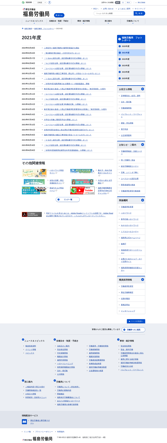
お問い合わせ (108, 9)
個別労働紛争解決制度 (98, 365)
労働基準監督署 (127, 207)
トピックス (29, 351)
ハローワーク (126, 213)
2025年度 (125, 78)
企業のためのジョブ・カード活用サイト (131, 260)
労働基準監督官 (127, 287)
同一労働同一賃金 (128, 160)
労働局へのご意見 (133, 330)
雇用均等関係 (62, 358)
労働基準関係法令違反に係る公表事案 (132, 352)
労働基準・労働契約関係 (98, 344)
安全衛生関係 (62, 347)
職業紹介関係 (62, 355)
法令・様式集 (126, 102)
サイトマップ (140, 9)
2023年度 (125, 66)
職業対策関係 (94, 355)
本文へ (96, 9)
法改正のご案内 (63, 344)
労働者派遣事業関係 (97, 358)
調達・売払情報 (127, 123)
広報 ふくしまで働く (130, 173)
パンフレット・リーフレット (131, 115)
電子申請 (124, 129)
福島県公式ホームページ (130, 238)
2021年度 (125, 53)
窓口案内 (29, 378)
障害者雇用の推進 (128, 185)
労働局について (64, 378)
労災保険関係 (62, 351)
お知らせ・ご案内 (131, 145)
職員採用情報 (131, 280)
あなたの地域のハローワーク (68, 397)
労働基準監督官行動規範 (130, 191)
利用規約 (60, 428)
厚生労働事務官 (127, 293)
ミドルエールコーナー (130, 232)
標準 (117, 2)
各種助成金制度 (95, 362)
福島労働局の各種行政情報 (67, 400)
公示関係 (60, 372)
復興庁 (123, 244)
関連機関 (131, 200)
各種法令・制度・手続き (68, 340)
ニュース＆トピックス (35, 340)
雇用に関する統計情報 (129, 357)
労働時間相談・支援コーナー (131, 153)
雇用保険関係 (94, 351)
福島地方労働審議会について (68, 393)
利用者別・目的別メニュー (36, 393)
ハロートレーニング (65, 362)
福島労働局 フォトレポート (132, 39)
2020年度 (125, 46)
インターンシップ (128, 312)
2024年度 (125, 72)
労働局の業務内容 (64, 386)
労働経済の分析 (127, 364)
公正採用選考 (126, 135)
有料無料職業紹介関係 (66, 365)
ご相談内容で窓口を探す (35, 383)
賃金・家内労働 (127, 347)
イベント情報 (30, 347)
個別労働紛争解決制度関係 (131, 361)
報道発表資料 (30, 344)
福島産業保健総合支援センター (131, 269)
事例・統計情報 (128, 340)
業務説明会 (125, 305)
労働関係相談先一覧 (33, 386)
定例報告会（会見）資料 (130, 96)
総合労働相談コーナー (130, 167)
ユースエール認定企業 (130, 179)
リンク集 (27, 428)
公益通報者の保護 (96, 369)
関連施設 (60, 390)
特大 (128, 2)
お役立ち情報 (131, 89)
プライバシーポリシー (44, 428)
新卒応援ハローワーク (130, 220)
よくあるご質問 (124, 9)
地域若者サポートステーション (131, 252)
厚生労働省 (141, 2)
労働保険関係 (126, 108)
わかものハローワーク (130, 226)
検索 (141, 13)
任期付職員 (125, 299)
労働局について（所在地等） (68, 383)
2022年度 (125, 59)
